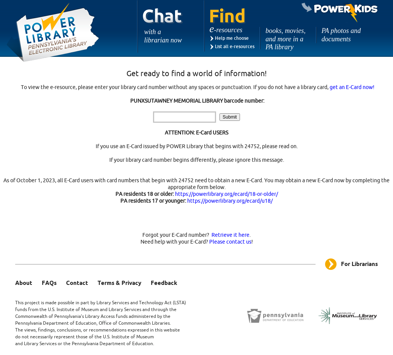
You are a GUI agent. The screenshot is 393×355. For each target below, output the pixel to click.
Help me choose (232, 38)
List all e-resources (234, 47)
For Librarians (359, 264)
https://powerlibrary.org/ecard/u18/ (230, 201)
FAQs (49, 283)
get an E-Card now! (352, 87)
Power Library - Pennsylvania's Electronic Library (53, 32)
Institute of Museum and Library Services (99, 310)
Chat (163, 26)
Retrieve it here (230, 235)
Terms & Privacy (119, 283)
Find (227, 16)
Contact (77, 283)
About (23, 283)
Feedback (164, 283)
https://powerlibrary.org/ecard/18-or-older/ (226, 194)
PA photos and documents (341, 35)
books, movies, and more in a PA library (285, 39)
